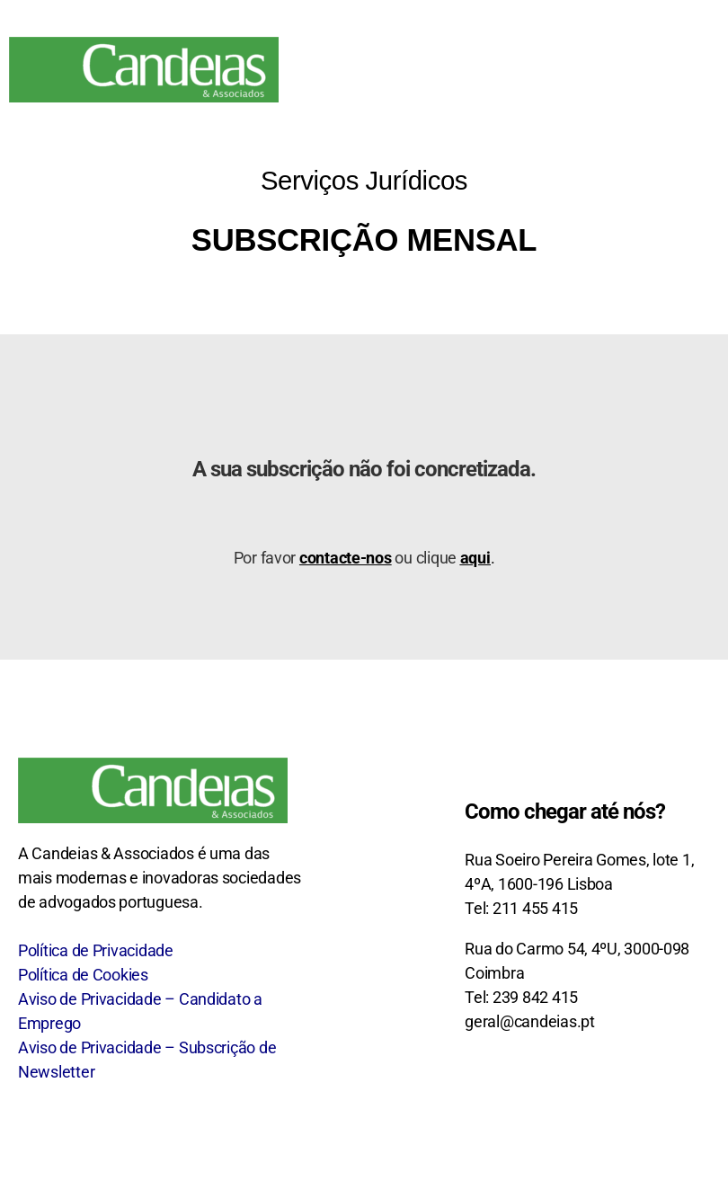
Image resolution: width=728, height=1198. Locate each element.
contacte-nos (345, 557)
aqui (475, 557)
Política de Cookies (83, 974)
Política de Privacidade (95, 950)
